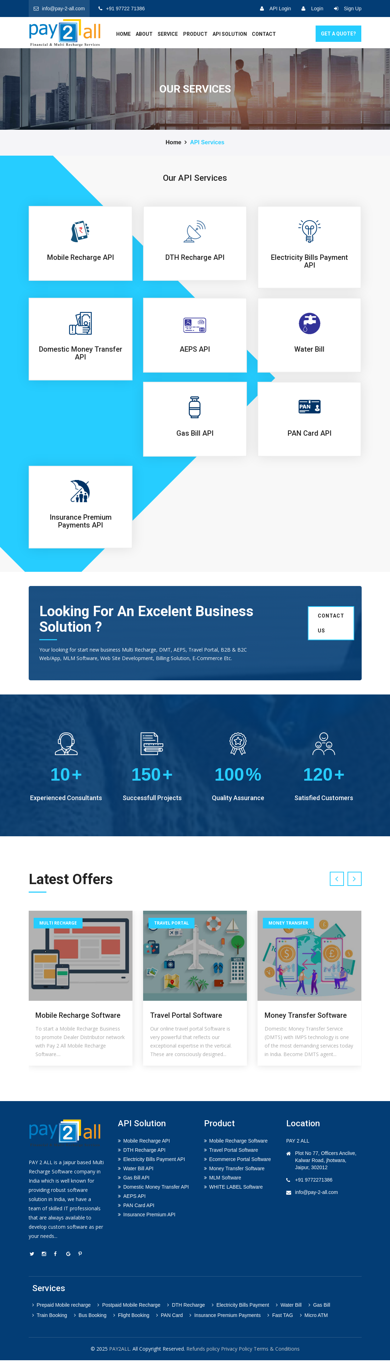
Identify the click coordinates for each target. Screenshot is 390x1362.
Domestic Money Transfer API (80, 353)
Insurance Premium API (149, 1216)
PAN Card (169, 1317)
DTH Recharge (186, 1306)
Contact (264, 34)
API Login (275, 8)
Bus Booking (90, 1317)
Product (195, 34)
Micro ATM (314, 1317)
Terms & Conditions (277, 1350)
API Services (207, 142)
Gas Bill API (195, 433)
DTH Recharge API (195, 257)
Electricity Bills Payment (240, 1306)
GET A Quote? (338, 34)
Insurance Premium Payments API (81, 521)
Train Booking (49, 1317)
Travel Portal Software (186, 1017)
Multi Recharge (58, 924)
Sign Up (348, 8)
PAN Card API (310, 433)
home (123, 34)
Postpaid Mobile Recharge (128, 1306)
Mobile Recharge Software (77, 1017)
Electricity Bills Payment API (309, 261)
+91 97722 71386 (121, 8)
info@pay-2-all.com (59, 8)
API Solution (230, 34)
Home (173, 142)
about (144, 34)
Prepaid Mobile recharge (61, 1306)
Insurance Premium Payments (225, 1317)
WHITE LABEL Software (236, 1188)
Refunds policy (203, 1350)
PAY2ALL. (120, 1350)
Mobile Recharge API (80, 257)
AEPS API (195, 349)
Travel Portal (171, 924)
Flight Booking (131, 1317)
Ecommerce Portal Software (240, 1160)
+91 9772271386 (314, 1181)
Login (312, 8)
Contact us (331, 623)
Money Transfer (288, 924)
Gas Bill (319, 1306)
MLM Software (225, 1179)
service (168, 34)
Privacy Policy (236, 1350)
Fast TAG (280, 1317)
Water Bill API (138, 1170)
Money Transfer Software (306, 1017)
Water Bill (309, 349)
